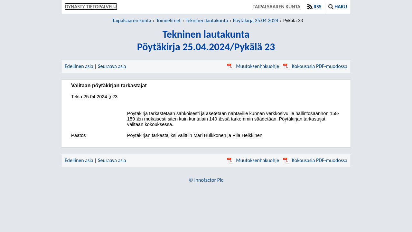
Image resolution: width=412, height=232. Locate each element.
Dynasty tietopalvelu (91, 7)
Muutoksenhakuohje (253, 66)
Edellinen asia (79, 66)
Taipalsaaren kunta (276, 7)
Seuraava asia (112, 66)
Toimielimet (168, 20)
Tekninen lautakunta (207, 20)
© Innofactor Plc (206, 180)
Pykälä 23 (293, 20)
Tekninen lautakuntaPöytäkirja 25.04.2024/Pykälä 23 (206, 40)
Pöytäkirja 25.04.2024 (255, 20)
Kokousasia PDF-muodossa (315, 66)
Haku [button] (337, 7)
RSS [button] (314, 7)
